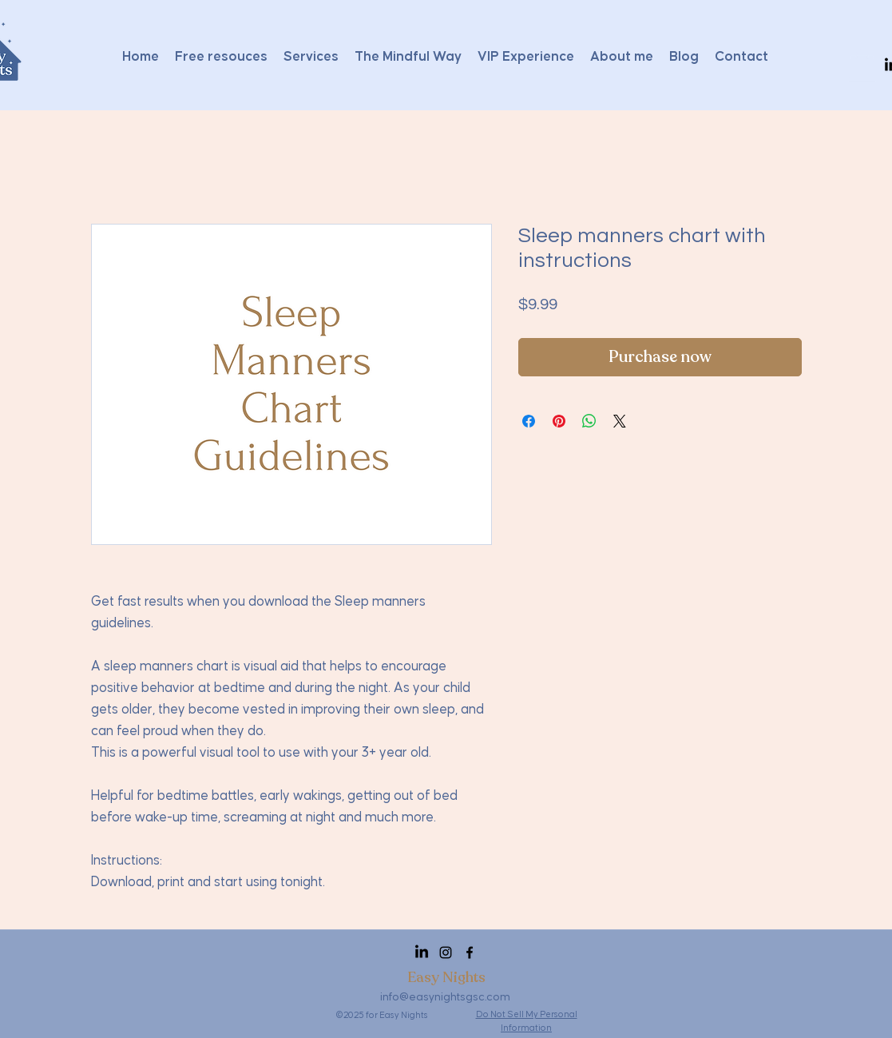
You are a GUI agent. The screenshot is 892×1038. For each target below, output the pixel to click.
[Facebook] (470, 952)
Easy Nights (446, 977)
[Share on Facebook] (528, 421)
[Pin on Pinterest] (559, 421)
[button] (862, 65)
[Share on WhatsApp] (589, 421)
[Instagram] (446, 952)
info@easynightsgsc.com (445, 997)
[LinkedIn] (422, 952)
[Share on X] (619, 421)
